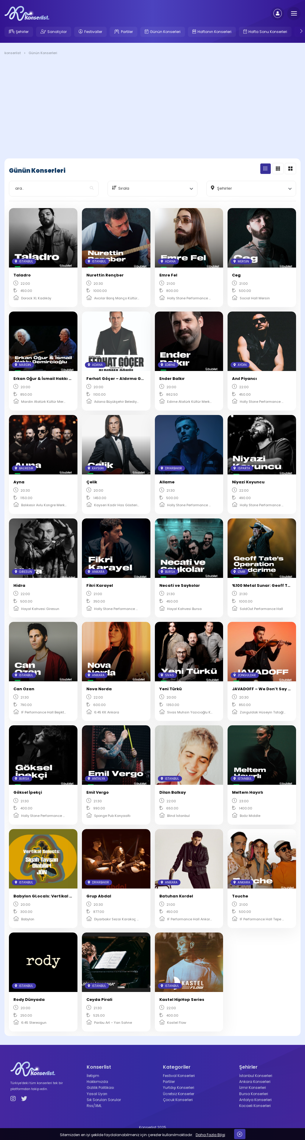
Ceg (236, 275)
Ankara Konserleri (254, 1081)
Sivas (167, 675)
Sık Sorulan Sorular (104, 1099)
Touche (240, 896)
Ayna (18, 482)
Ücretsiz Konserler (178, 1093)
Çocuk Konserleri (178, 1099)
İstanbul (24, 261)
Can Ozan (23, 689)
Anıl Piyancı (244, 378)
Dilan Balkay (172, 792)
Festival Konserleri (179, 1075)
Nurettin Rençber (105, 275)
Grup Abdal (98, 896)
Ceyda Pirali (99, 999)
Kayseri (96, 468)
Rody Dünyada (29, 999)
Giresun (23, 572)
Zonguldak (245, 675)
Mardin (23, 365)
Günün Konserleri (165, 31)
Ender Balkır (172, 378)
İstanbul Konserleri (255, 1075)
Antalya (96, 778)
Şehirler (22, 31)
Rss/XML (94, 1105)
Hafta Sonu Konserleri (267, 31)
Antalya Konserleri (255, 1099)
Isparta (242, 468)
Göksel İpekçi (27, 792)
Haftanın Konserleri (214, 31)
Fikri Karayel (99, 585)
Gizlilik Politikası (100, 1087)
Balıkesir (24, 468)
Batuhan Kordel (176, 896)
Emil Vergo (97, 792)
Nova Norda (99, 689)
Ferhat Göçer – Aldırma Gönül (118, 378)
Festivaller (93, 31)
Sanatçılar (57, 31)
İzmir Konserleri (252, 1087)
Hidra (19, 585)
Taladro (22, 275)
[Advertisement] (152, 108)
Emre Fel (168, 275)
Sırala (123, 188)
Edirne (168, 365)
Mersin (241, 261)
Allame (167, 482)
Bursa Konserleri (253, 1093)
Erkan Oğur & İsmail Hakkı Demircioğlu (53, 378)
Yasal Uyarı (97, 1093)
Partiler (127, 31)
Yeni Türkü (170, 689)
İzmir (239, 572)
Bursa (168, 572)
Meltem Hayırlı (247, 792)
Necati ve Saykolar (179, 585)
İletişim (93, 1075)
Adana (168, 261)
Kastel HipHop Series (181, 999)
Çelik (91, 482)
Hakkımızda (97, 1081)
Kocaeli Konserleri (255, 1105)
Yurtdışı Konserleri (178, 1087)
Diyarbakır (171, 468)
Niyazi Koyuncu (248, 482)
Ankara (96, 572)
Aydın (240, 365)
